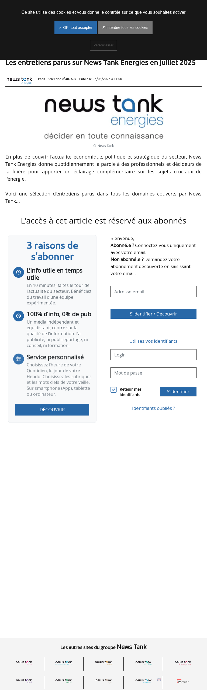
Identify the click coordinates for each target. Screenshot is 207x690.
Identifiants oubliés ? (153, 408)
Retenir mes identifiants (131, 392)
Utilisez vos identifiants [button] (153, 341)
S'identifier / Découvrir (153, 314)
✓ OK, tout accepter (75, 27)
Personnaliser (103, 45)
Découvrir (52, 409)
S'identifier (178, 391)
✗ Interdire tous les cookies (125, 27)
